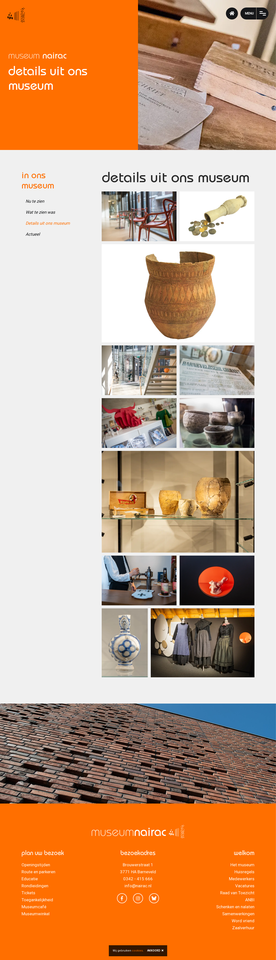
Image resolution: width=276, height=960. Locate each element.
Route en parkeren (38, 871)
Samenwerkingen (238, 913)
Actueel (33, 234)
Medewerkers (241, 878)
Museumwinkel (36, 913)
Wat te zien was (40, 212)
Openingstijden (36, 864)
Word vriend (243, 920)
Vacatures (244, 885)
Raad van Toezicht (237, 892)
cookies (137, 950)
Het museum (242, 864)
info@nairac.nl (138, 885)
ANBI (249, 899)
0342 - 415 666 (138, 878)
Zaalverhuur (243, 927)
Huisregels (244, 871)
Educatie (30, 878)
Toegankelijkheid (37, 899)
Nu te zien (35, 201)
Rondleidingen (35, 885)
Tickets (28, 892)
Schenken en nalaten (235, 906)
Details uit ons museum (48, 223)
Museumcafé (34, 906)
